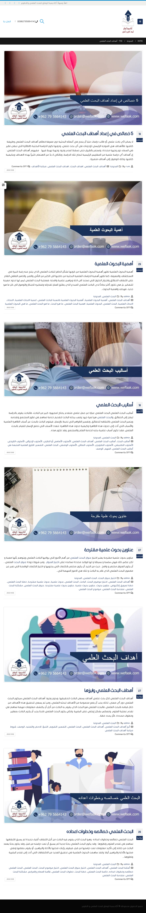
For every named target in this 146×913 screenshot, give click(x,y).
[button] (140, 21)
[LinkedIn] (5, 3)
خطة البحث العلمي (17, 582)
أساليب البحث (123, 441)
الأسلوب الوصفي (68, 445)
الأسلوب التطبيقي (123, 445)
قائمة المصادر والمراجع (39, 872)
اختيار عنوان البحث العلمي (73, 868)
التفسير (39, 445)
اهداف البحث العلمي (58, 166)
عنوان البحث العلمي (80, 557)
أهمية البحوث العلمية (114, 264)
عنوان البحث (20, 562)
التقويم (53, 727)
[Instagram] (10, 3)
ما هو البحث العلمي (39, 304)
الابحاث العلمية (125, 304)
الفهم (107, 449)
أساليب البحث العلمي (114, 405)
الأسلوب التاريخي (16, 441)
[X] (14, 3)
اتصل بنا (7, 21)
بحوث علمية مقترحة (39, 582)
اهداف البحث (76, 166)
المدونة (114, 166)
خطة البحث (80, 872)
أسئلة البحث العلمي (120, 868)
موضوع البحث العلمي (90, 589)
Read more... (10, 170)
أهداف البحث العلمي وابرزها (108, 690)
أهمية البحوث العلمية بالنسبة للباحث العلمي (61, 300)
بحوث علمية (57, 582)
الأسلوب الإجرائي (34, 441)
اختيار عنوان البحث (107, 578)
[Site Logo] (128, 21)
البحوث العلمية (94, 304)
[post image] (73, 88)
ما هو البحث (57, 304)
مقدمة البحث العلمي (113, 589)
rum (128, 166)
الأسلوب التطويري (104, 445)
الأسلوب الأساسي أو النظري (57, 441)
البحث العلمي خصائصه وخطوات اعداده (99, 831)
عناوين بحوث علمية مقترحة (108, 550)
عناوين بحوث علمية (85, 585)
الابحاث (10, 300)
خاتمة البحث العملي (97, 872)
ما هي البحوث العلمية (16, 304)
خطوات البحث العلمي (63, 872)
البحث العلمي (109, 296)
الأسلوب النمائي (86, 445)
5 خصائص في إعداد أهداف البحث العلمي (97, 133)
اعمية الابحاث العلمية (26, 300)
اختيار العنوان (52, 562)
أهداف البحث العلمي (95, 166)
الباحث (83, 582)
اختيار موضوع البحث (97, 582)
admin (127, 296)
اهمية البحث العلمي (75, 304)
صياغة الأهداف (39, 166)
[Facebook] (19, 3)
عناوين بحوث (102, 585)
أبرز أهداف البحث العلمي (117, 727)
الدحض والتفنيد (33, 727)
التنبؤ (45, 727)
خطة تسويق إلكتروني (122, 585)
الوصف (99, 449)
